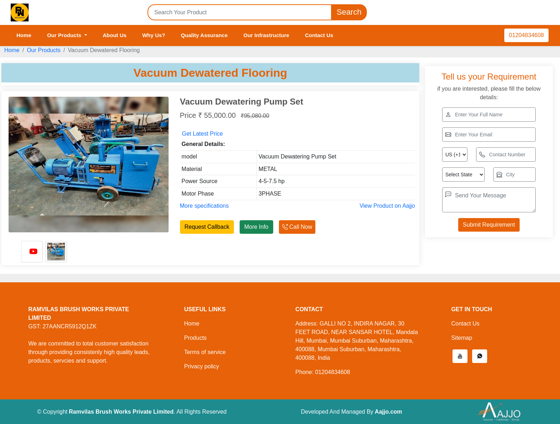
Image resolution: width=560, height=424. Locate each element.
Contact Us (319, 35)
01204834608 (526, 35)
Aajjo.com (388, 412)
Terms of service (204, 352)
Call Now (297, 227)
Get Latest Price (202, 134)
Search (348, 12)
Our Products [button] (65, 35)
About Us (115, 35)
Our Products (43, 50)
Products (195, 338)
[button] (460, 356)
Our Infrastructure (266, 35)
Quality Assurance (204, 35)
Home (23, 35)
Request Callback (207, 227)
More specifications (204, 206)
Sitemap (461, 338)
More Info (256, 227)
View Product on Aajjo (387, 206)
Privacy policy (201, 366)
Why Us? (153, 35)
